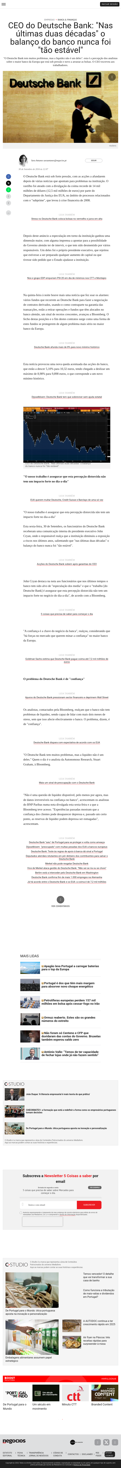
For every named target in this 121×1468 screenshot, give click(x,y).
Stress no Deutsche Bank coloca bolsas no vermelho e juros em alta (66, 218)
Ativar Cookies (109, 1454)
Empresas (49, 19)
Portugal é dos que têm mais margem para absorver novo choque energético (68, 984)
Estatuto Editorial (7, 1454)
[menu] (4, 4)
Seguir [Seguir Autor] (93, 160)
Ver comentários (60, 906)
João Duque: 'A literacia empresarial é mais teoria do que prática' (58, 1094)
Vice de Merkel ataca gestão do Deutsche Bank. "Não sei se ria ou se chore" (66, 868)
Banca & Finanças (67, 19)
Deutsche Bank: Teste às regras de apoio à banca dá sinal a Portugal (67, 851)
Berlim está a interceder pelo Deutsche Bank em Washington (66, 872)
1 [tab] (58, 1419)
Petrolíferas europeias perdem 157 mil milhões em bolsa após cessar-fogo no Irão (71, 1002)
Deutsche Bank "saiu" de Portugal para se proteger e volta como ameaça (67, 842)
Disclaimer (87, 1454)
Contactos (73, 1454)
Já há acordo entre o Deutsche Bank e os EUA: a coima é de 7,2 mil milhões (66, 881)
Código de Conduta (58, 1454)
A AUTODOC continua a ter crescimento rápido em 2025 (99, 1322)
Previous (33, 1419)
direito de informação (67, 1214)
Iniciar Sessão (110, 4)
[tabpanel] (75, 1395)
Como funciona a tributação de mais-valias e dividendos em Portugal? (98, 1293)
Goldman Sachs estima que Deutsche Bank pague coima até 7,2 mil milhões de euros (66, 660)
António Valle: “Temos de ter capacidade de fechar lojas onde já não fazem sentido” (70, 1053)
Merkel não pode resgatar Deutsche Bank (66, 863)
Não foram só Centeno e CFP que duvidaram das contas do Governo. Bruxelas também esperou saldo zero (71, 1036)
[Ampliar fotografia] (112, 77)
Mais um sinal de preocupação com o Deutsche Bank (67, 782)
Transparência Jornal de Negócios (38, 1454)
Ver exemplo (95, 1187)
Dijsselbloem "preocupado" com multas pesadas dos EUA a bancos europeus (66, 846)
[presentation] (42, 1221)
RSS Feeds (98, 1454)
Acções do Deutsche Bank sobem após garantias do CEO (67, 564)
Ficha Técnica (21, 1454)
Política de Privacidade (81, 1465)
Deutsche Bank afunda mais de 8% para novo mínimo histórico (66, 347)
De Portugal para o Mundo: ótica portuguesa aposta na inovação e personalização (66, 1128)
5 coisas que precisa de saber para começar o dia (67, 614)
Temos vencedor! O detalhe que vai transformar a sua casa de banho (98, 1277)
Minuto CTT (69, 1404)
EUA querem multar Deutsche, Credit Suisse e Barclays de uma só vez (66, 499)
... (8, 212)
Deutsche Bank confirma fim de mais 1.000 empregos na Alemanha (67, 877)
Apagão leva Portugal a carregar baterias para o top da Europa (70, 967)
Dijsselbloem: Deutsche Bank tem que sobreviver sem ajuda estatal (67, 397)
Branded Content (101, 1404)
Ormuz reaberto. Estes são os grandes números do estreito (68, 1019)
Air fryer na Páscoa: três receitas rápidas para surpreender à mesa (96, 1341)
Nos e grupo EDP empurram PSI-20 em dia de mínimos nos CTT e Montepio (66, 278)
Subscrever (89, 1205)
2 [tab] (62, 1419)
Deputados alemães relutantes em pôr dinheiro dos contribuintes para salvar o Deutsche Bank (67, 857)
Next (87, 1419)
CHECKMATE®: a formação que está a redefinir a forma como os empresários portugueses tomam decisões (71, 1111)
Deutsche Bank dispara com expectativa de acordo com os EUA (67, 742)
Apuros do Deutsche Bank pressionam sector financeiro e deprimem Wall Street (67, 697)
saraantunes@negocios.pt (54, 160)
